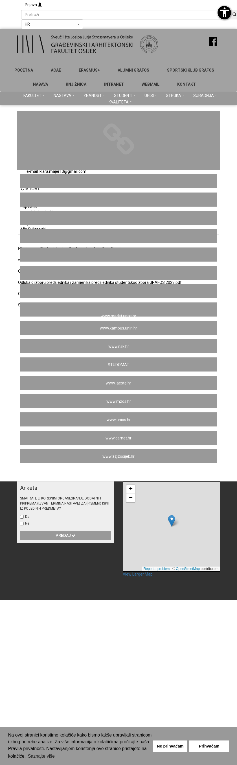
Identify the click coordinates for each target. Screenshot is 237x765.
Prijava (33, 5)
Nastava (64, 95)
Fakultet (33, 95)
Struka (175, 95)
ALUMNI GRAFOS (133, 70)
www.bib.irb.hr (118, 218)
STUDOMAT (118, 364)
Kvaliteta (120, 102)
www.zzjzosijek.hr (118, 456)
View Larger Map (138, 574)
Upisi (150, 95)
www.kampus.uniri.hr (118, 328)
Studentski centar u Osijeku (118, 181)
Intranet (114, 84)
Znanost (94, 95)
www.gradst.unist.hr (118, 315)
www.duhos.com (118, 255)
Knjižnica (76, 84)
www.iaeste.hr (118, 383)
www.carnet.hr (118, 438)
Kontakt (186, 84)
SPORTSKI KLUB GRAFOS (190, 70)
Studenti (124, 95)
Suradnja (205, 95)
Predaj (66, 535)
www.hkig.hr (118, 236)
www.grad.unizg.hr (118, 291)
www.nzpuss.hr (118, 273)
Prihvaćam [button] (209, 746)
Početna (23, 70)
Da (27, 517)
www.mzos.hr (118, 401)
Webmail (150, 84)
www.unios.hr (119, 419)
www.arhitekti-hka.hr (118, 200)
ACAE (56, 70)
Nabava (40, 84)
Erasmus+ (89, 70)
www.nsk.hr (118, 346)
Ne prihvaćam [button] (170, 746)
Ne (27, 523)
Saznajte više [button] (41, 756)
